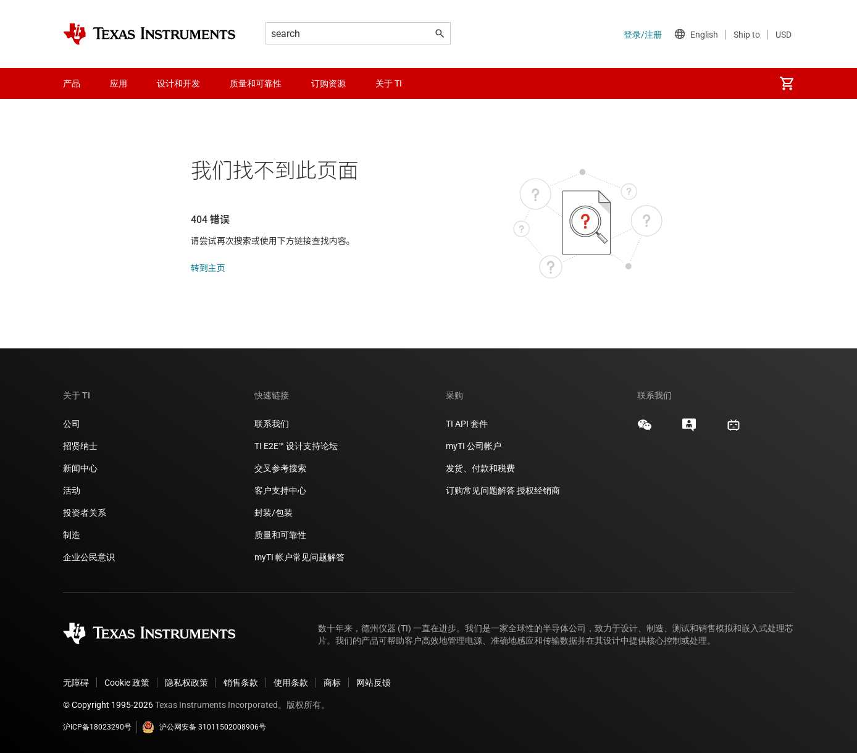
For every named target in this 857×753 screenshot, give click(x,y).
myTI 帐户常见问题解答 (299, 557)
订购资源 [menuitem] (328, 83)
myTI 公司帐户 (473, 446)
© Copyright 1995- (108, 705)
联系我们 (271, 424)
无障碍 (76, 683)
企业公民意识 (89, 557)
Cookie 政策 (126, 683)
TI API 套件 (467, 424)
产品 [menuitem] (71, 83)
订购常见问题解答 (480, 490)
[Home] (149, 34)
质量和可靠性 (281, 535)
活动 (71, 490)
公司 (71, 424)
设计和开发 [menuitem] (178, 83)
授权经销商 (538, 490)
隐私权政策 (186, 683)
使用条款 (291, 683)
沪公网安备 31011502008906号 (204, 727)
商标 (332, 683)
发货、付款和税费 (480, 468)
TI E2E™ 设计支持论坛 (296, 446)
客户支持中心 (280, 490)
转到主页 (208, 268)
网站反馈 (373, 683)
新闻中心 (80, 468)
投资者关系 (84, 513)
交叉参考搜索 (280, 468)
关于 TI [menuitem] (388, 83)
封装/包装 (273, 513)
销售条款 (241, 683)
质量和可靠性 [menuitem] (256, 83)
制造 (71, 535)
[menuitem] (786, 83)
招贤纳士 (80, 446)
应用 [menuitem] (118, 83)
